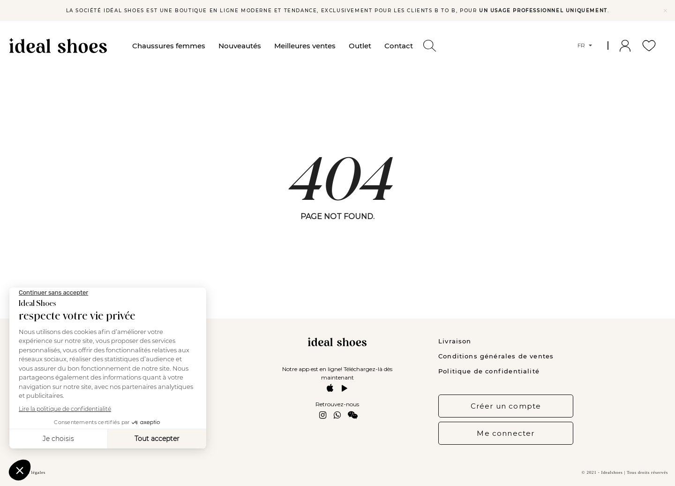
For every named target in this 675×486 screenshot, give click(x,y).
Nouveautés (239, 45)
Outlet (360, 45)
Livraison (455, 341)
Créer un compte (506, 406)
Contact (398, 45)
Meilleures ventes (305, 45)
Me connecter (505, 433)
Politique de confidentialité (489, 371)
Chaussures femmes (168, 45)
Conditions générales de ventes (496, 356)
